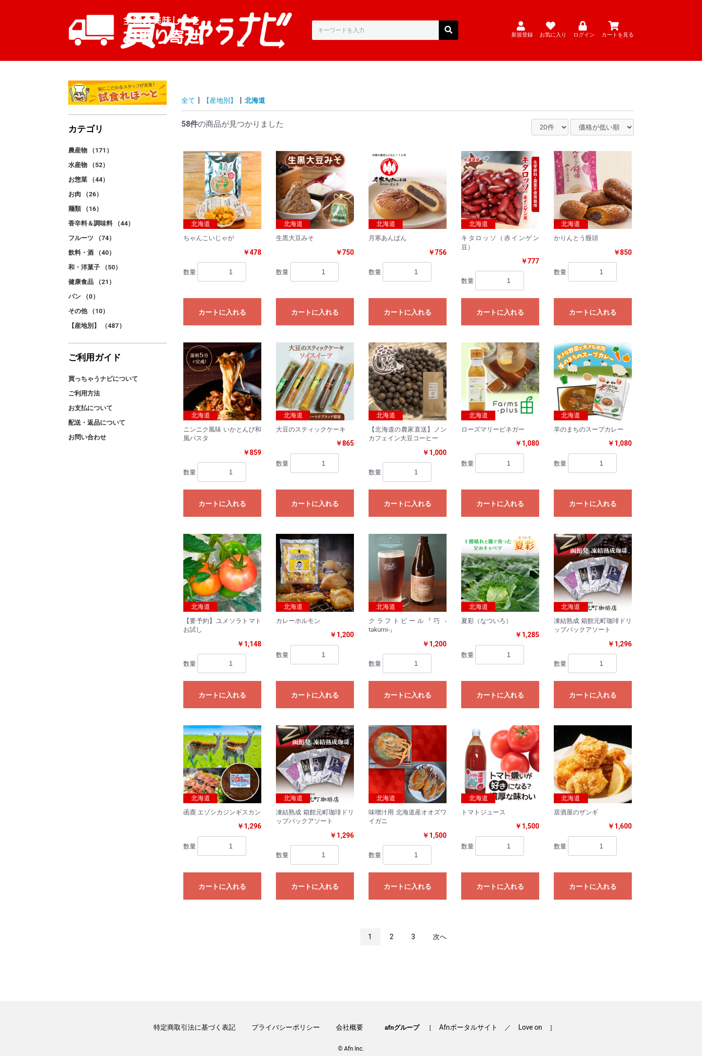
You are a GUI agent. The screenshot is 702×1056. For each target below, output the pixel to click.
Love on (521, 1013)
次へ (440, 925)
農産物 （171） (90, 138)
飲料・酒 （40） (91, 241)
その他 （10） (88, 299)
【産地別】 (224, 88)
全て (189, 88)
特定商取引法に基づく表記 (204, 1013)
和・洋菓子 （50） (94, 255)
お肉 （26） (85, 182)
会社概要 (349, 1013)
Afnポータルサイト (463, 1013)
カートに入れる (222, 300)
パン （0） (83, 284)
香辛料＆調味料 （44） (101, 211)
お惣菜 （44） (88, 167)
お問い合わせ (87, 425)
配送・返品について (96, 411)
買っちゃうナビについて (103, 367)
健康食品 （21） (91, 270)
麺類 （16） (85, 197)
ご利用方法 (84, 381)
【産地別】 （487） (96, 314)
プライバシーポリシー (290, 1013)
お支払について (90, 396)
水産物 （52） (88, 153)
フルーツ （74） (91, 226)
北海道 (263, 88)
